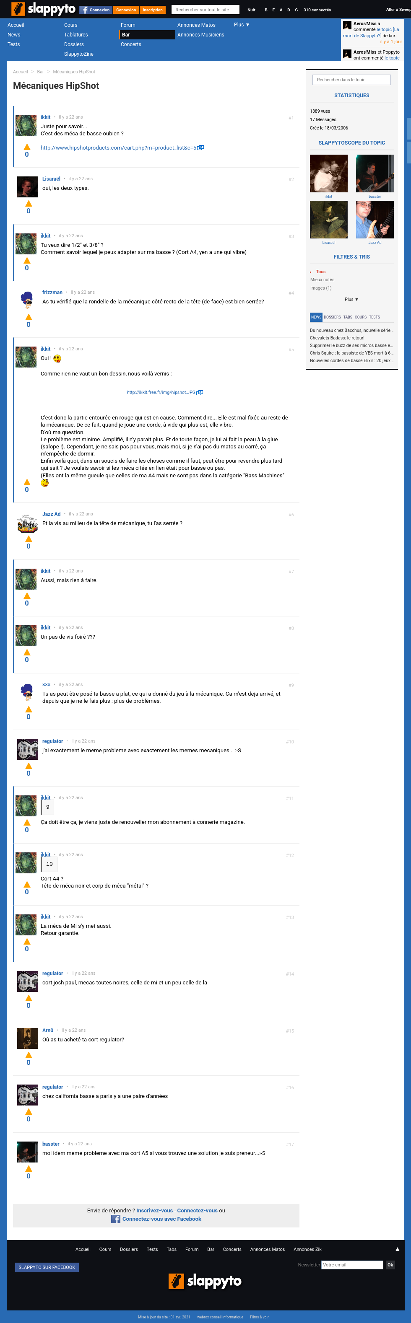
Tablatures (76, 35)
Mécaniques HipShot (74, 72)
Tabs (347, 317)
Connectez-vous (197, 1210)
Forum (128, 25)
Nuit (251, 10)
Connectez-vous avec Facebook (156, 1218)
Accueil (16, 25)
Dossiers (74, 44)
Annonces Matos (196, 25)
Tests (14, 44)
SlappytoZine (79, 54)
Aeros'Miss (365, 23)
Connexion (99, 10)
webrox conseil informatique (220, 1317)
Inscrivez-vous (154, 1210)
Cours (71, 25)
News (14, 35)
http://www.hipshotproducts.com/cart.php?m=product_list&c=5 (118, 148)
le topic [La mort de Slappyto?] (371, 32)
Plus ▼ (352, 299)
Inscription (153, 10)
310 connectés (317, 10)
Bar (126, 35)
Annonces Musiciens (200, 35)
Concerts (131, 44)
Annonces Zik (308, 1249)
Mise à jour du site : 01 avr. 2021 (164, 1317)
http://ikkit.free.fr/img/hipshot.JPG (161, 392)
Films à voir (259, 1317)
